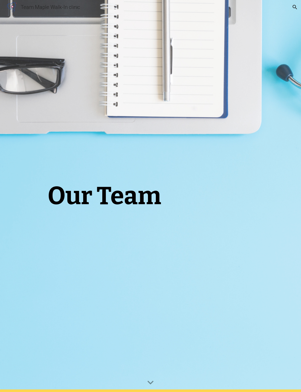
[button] (295, 7)
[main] (104, 196)
